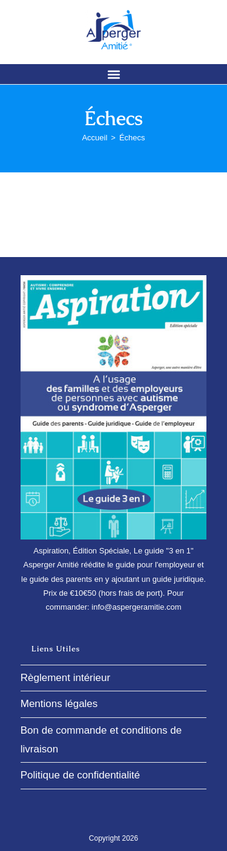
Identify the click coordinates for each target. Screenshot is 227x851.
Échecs (132, 137)
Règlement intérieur (65, 677)
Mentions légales (59, 703)
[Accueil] (94, 137)
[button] (113, 74)
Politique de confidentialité (80, 775)
